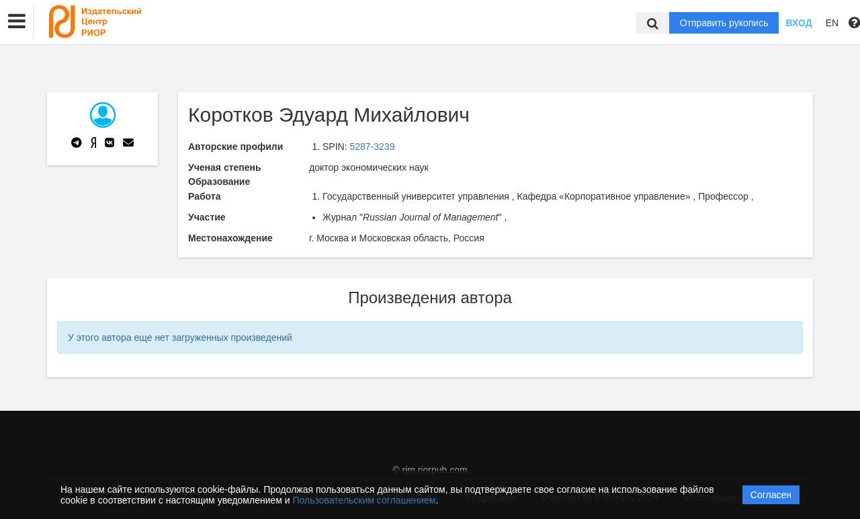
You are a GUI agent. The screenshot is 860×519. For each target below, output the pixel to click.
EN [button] (832, 22)
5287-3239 (371, 146)
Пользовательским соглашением (364, 500)
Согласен (770, 494)
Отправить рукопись (724, 22)
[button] (17, 21)
